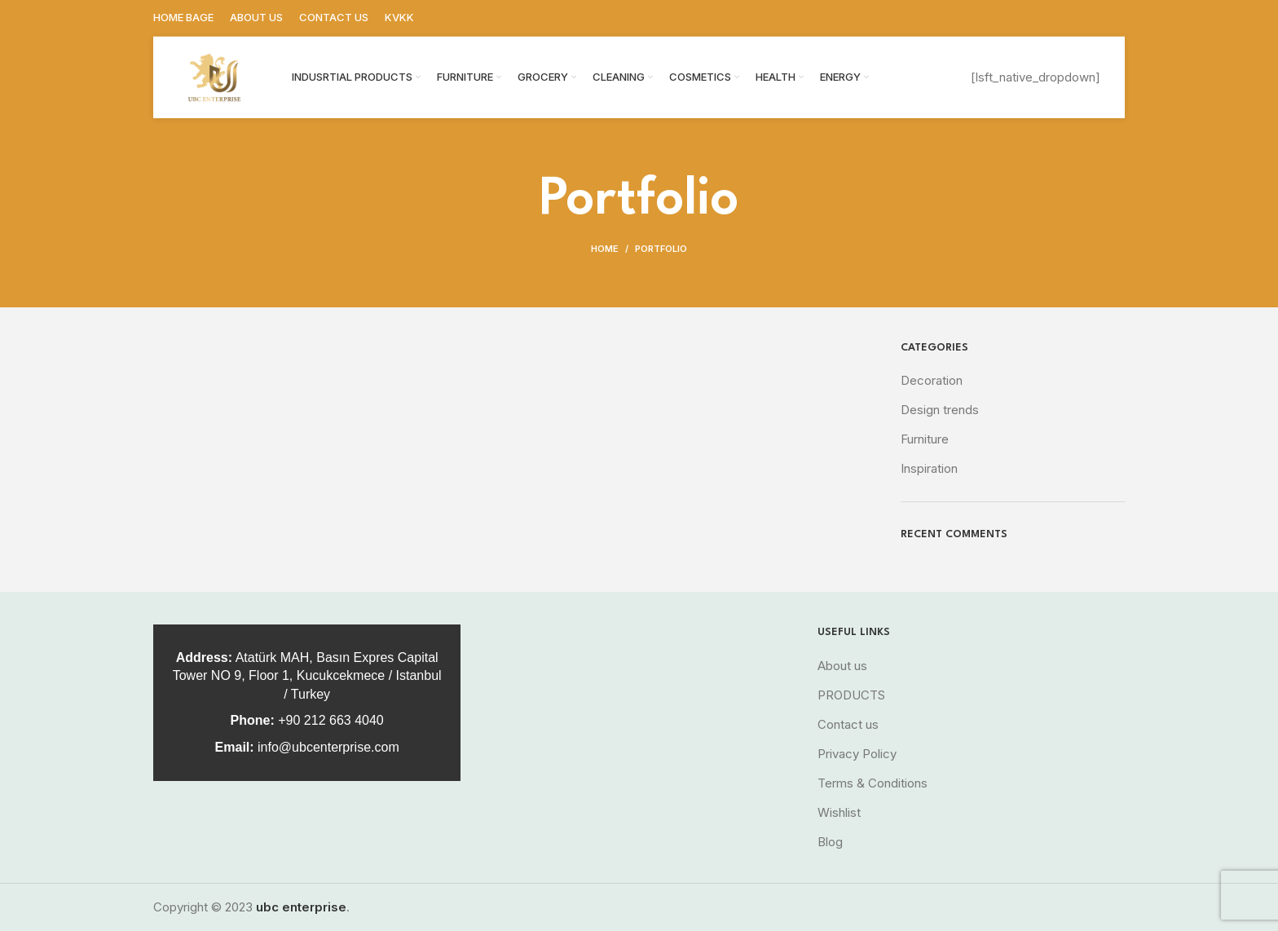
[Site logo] (214, 76)
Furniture (925, 439)
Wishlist (839, 812)
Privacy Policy (857, 753)
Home (605, 248)
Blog (830, 841)
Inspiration (929, 468)
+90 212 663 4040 (330, 720)
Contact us (848, 724)
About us (842, 665)
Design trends (940, 409)
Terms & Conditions (872, 783)
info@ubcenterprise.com (328, 747)
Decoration (932, 380)
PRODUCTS (851, 695)
